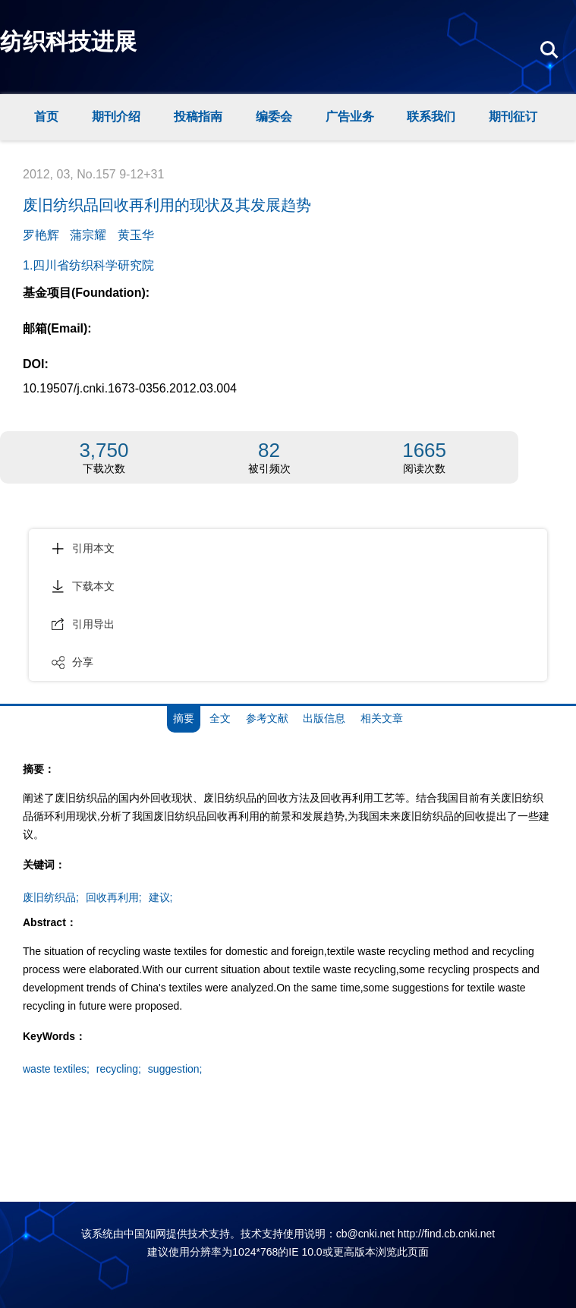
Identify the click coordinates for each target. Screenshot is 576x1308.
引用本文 (83, 548)
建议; (161, 897)
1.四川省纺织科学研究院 (88, 265)
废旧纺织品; (51, 897)
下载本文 (83, 586)
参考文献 (267, 718)
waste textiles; (56, 1069)
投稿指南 (198, 116)
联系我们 (431, 116)
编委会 (274, 116)
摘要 (183, 718)
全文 (220, 718)
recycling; (118, 1069)
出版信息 (324, 718)
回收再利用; (114, 897)
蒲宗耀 (88, 235)
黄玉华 (136, 235)
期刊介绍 (116, 116)
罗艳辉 (41, 235)
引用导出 (83, 624)
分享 (72, 662)
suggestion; (175, 1069)
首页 (46, 116)
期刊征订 (513, 116)
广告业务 (350, 116)
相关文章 (381, 718)
